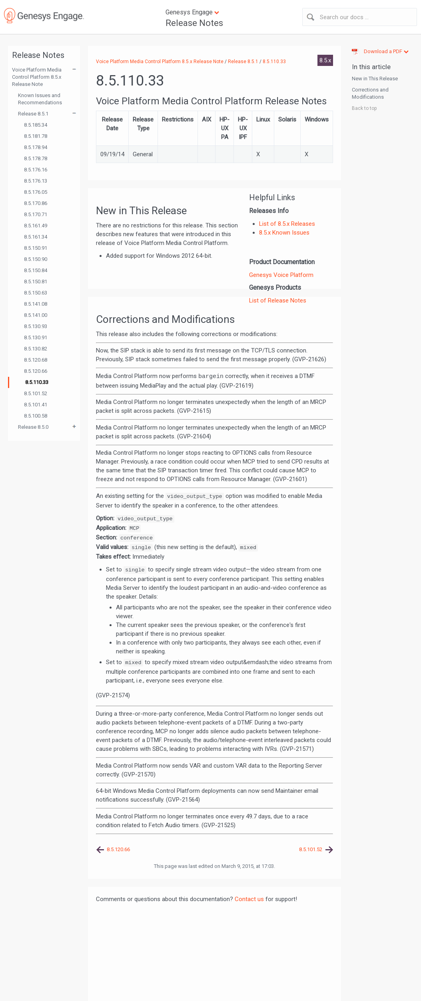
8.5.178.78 (35, 158)
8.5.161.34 (35, 237)
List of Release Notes (277, 300)
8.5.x (325, 60)
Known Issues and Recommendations (40, 98)
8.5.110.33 (36, 382)
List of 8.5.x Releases (287, 223)
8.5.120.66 (35, 371)
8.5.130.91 (35, 337)
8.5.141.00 (35, 315)
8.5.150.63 (35, 293)
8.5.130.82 (35, 349)
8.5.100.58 (35, 416)
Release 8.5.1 (33, 114)
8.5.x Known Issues (284, 232)
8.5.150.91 (35, 248)
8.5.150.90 (35, 259)
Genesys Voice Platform (281, 275)
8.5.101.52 (35, 393)
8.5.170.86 (35, 203)
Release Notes (194, 23)
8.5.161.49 (35, 226)
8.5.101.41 (35, 405)
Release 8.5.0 (33, 427)
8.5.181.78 (35, 136)
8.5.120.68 (35, 360)
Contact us (249, 899)
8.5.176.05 (35, 192)
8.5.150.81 (35, 282)
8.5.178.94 (35, 147)
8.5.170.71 (35, 214)
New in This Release (375, 79)
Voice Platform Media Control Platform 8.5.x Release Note (37, 77)
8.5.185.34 (35, 125)
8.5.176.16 (35, 170)
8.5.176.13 (35, 181)
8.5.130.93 (35, 326)
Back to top (364, 108)
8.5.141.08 (35, 304)
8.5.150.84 (35, 270)
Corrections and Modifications (370, 93)
